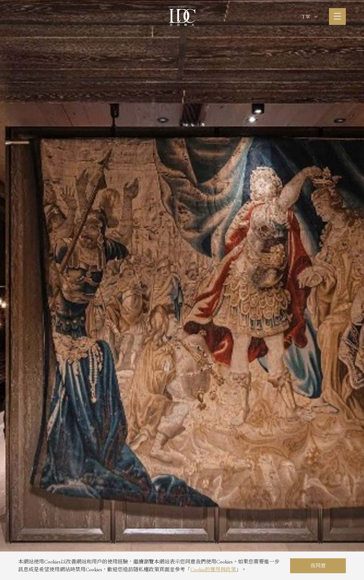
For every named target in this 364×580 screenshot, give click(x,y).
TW (309, 16)
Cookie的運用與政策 (213, 569)
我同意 (318, 565)
